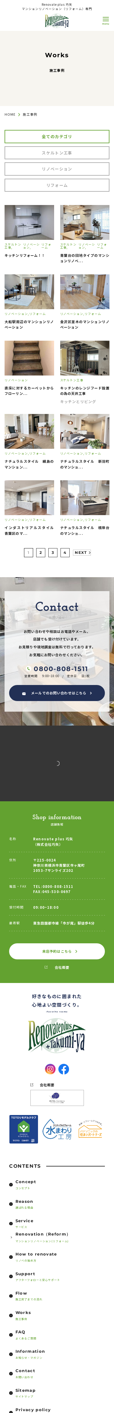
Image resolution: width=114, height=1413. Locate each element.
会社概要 (62, 967)
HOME (10, 114)
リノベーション (57, 169)
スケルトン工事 (57, 153)
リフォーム (57, 185)
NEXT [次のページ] (81, 552)
